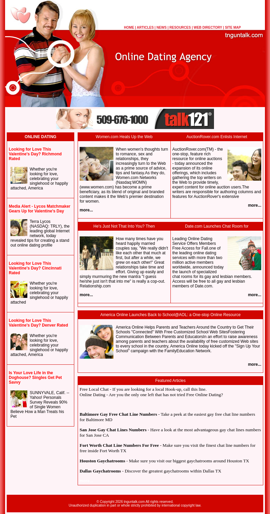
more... (86, 210)
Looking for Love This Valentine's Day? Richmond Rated (35, 154)
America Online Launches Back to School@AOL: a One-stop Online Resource (170, 314)
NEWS (162, 27)
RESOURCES (180, 27)
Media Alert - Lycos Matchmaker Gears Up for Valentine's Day (40, 208)
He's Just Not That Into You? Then (124, 226)
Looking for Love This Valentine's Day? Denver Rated (38, 323)
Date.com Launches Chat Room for (216, 226)
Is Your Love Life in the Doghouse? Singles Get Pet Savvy (35, 377)
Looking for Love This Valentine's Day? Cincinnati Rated (35, 268)
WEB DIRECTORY (208, 27)
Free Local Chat (94, 389)
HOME (129, 27)
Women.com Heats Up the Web (124, 136)
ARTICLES (145, 27)
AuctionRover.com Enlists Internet (216, 136)
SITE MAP (233, 27)
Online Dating (92, 394)
